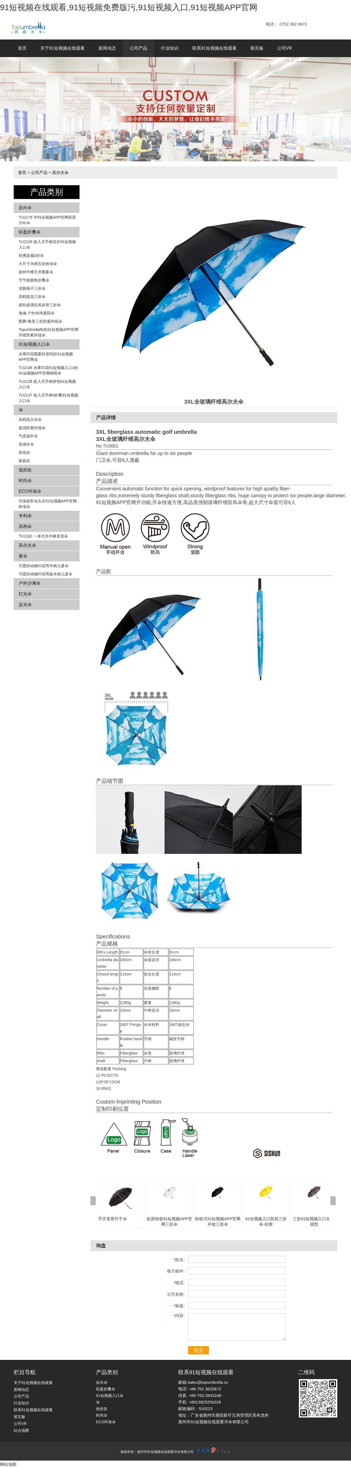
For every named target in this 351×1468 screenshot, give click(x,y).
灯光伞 (25, 594)
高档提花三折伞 (32, 296)
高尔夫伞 (60, 172)
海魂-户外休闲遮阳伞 (37, 313)
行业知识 (170, 48)
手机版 (225, 1452)
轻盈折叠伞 (30, 232)
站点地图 (21, 1430)
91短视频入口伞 (34, 344)
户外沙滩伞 (30, 583)
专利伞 (25, 515)
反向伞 (25, 207)
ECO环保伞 (30, 491)
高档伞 (25, 526)
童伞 (23, 556)
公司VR (284, 48)
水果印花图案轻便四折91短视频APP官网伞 (46, 357)
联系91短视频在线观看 (214, 48)
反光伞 (25, 604)
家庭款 (24, 461)
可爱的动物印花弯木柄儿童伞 (44, 566)
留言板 (257, 48)
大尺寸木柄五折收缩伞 (38, 263)
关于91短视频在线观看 (62, 48)
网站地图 (8, 1464)
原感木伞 (26, 444)
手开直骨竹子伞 (112, 1218)
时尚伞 (25, 480)
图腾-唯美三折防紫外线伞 (40, 321)
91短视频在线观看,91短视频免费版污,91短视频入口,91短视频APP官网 (128, 7)
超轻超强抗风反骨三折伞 (40, 305)
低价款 (25, 470)
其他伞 (24, 452)
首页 (22, 48)
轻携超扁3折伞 (31, 255)
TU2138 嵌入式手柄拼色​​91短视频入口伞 (47, 384)
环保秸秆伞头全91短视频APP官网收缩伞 (48, 504)
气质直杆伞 (28, 436)
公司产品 (138, 48)
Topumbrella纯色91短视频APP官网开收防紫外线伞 (48, 332)
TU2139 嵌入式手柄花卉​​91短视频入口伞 (47, 244)
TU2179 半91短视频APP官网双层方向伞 (47, 220)
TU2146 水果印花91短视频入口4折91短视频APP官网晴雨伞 (48, 370)
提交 (198, 1350)
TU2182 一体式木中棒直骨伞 (43, 536)
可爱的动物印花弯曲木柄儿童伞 (45, 574)
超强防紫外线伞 (32, 428)
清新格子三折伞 (32, 288)
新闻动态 (107, 48)
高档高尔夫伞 (30, 419)
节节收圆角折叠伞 (34, 280)
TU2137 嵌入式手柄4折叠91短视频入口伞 (48, 398)
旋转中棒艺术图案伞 (36, 272)
